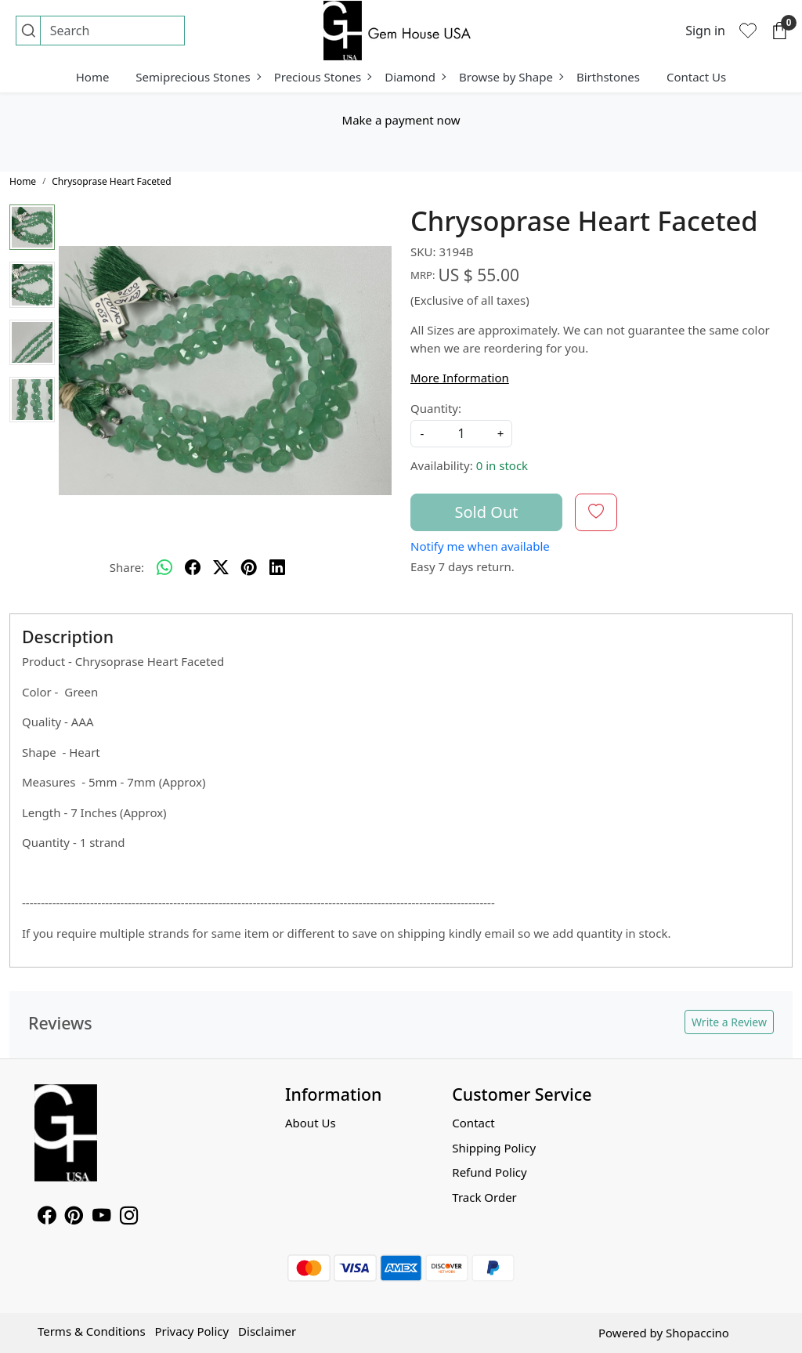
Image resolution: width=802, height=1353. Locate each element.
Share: (127, 567)
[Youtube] (101, 1217)
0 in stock (502, 465)
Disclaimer (267, 1331)
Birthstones (608, 77)
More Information (459, 377)
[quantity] (461, 433)
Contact (473, 1123)
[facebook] (193, 568)
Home (93, 77)
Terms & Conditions (92, 1331)
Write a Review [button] (729, 1022)
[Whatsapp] (164, 568)
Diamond (415, 77)
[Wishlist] (748, 30)
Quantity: (435, 408)
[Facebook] (46, 1217)
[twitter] (221, 568)
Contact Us (696, 77)
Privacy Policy (191, 1331)
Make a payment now (401, 120)
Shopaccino (697, 1332)
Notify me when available (480, 546)
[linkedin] (277, 568)
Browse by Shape (510, 77)
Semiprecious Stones (197, 77)
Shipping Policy (494, 1148)
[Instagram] (129, 1217)
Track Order (484, 1197)
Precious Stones (322, 77)
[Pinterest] (74, 1217)
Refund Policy (489, 1172)
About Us (310, 1123)
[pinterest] (249, 568)
